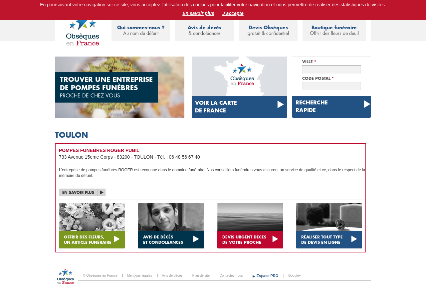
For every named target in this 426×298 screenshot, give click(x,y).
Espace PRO (268, 276)
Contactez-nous (231, 275)
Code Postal (318, 78)
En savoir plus (198, 13)
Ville (309, 62)
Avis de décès (204, 30)
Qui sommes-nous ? (140, 30)
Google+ (294, 275)
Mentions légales (139, 275)
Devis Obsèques (268, 30)
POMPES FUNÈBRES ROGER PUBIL (99, 150)
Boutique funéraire (334, 30)
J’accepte (233, 13)
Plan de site (201, 275)
